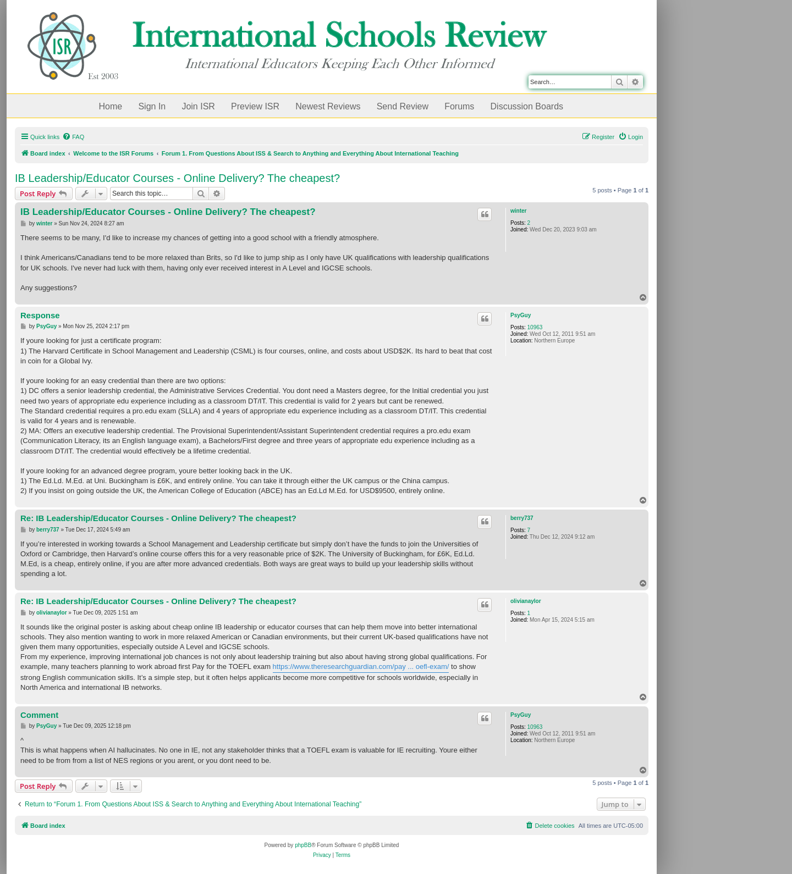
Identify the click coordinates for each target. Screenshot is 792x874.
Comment (39, 715)
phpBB (303, 845)
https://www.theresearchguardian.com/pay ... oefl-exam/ (361, 666)
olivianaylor (525, 601)
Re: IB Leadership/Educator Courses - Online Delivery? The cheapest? (158, 518)
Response (40, 315)
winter (518, 211)
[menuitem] (73, 136)
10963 (535, 327)
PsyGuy (520, 315)
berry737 (522, 518)
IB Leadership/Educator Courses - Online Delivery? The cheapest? (177, 178)
